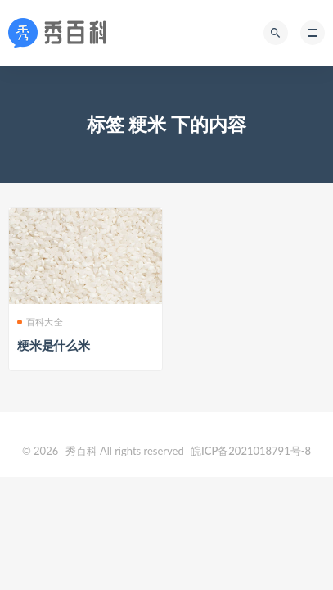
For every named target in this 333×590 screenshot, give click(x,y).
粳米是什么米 (53, 345)
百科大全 (44, 321)
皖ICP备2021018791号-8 (251, 450)
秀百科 (81, 450)
